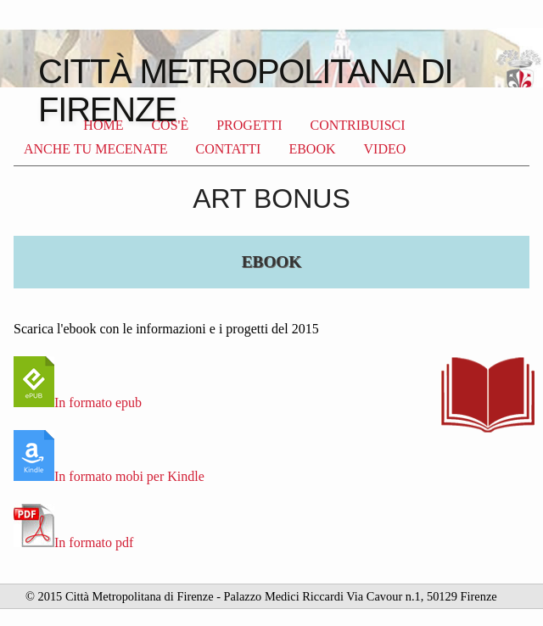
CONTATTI (227, 149)
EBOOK (311, 149)
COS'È (169, 125)
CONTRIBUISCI (358, 125)
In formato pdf (73, 542)
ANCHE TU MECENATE (95, 149)
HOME (103, 125)
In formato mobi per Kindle (109, 476)
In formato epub (78, 402)
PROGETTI (249, 125)
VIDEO (385, 149)
